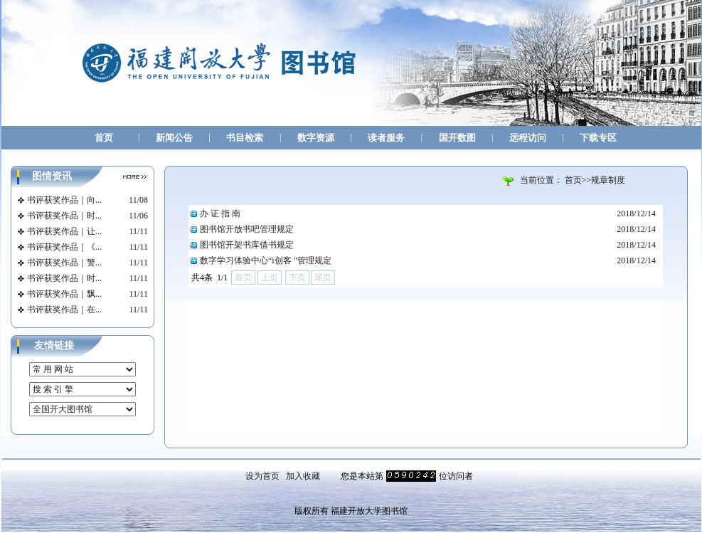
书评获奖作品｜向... (64, 200)
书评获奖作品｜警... (64, 263)
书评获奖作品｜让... (64, 231)
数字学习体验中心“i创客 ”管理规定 (265, 260)
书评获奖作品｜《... (64, 247)
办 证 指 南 (220, 213)
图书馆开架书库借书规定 (247, 245)
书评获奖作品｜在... (64, 310)
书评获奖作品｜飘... (64, 294)
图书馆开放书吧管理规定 (247, 229)
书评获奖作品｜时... (64, 216)
